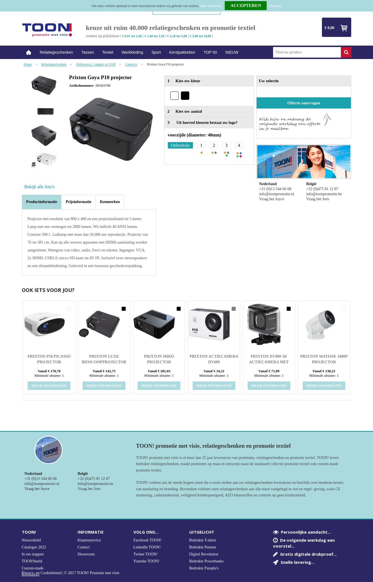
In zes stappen (33, 554)
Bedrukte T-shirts (202, 540)
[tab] (42, 202)
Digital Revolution (204, 554)
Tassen (88, 52)
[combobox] (307, 52)
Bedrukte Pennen (202, 547)
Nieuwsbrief (31, 540)
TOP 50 (210, 52)
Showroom (86, 554)
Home (29, 52)
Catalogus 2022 (34, 547)
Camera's (131, 64)
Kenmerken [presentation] (110, 202)
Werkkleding (132, 52)
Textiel (107, 52)
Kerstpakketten (182, 52)
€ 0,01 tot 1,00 (132, 36)
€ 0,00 (329, 28)
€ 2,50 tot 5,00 (177, 36)
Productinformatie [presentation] (41, 202)
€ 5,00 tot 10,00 (200, 36)
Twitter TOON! (145, 554)
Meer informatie (211, 6)
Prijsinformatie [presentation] (78, 202)
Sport (156, 52)
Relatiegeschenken (56, 52)
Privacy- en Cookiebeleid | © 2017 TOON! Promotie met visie (70, 573)
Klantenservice (89, 540)
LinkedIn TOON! (147, 547)
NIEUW (231, 52)
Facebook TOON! (147, 540)
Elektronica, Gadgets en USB (95, 64)
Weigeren (275, 6)
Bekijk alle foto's (39, 186)
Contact (84, 547)
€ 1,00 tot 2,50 (154, 36)
